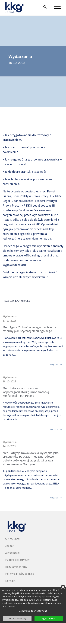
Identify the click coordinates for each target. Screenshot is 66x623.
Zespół (9, 545)
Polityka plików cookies (19, 573)
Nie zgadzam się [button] (17, 618)
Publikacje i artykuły (17, 559)
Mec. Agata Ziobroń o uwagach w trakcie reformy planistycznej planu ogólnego (29, 329)
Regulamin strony (16, 566)
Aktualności (12, 552)
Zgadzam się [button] (48, 618)
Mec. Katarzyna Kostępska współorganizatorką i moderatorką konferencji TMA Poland (26, 392)
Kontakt (10, 580)
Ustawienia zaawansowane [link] (33, 610)
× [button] (63, 587)
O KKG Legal (12, 538)
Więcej (54, 364)
